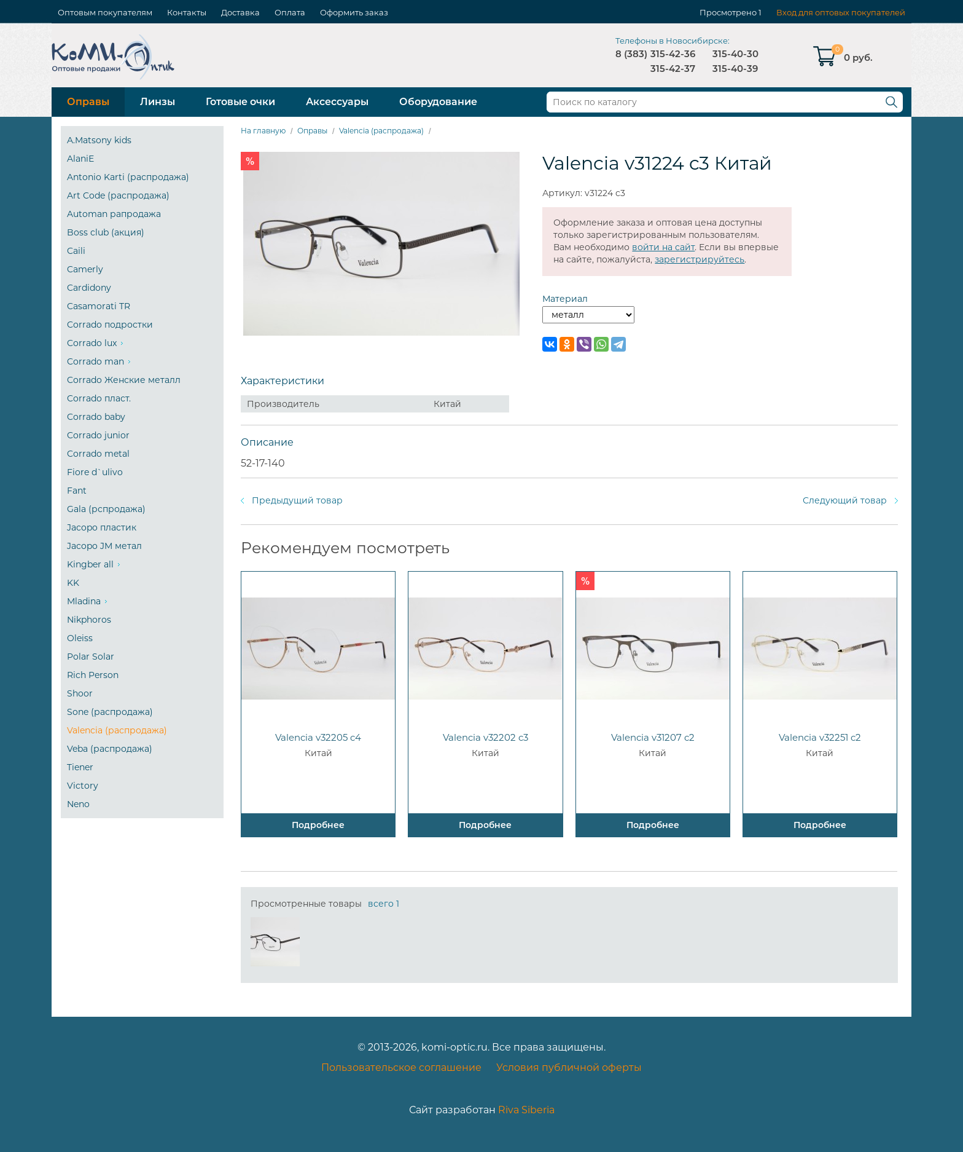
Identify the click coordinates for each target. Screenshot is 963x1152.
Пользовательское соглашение (401, 1067)
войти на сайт (663, 247)
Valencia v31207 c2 (653, 737)
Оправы (88, 102)
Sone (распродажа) (110, 711)
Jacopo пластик (101, 527)
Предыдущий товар (297, 500)
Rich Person (93, 675)
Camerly (85, 269)
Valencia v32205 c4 (318, 737)
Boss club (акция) (105, 232)
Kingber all (90, 564)
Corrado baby (96, 416)
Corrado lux (92, 343)
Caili (76, 250)
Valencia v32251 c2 (820, 737)
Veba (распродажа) (109, 748)
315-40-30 (735, 54)
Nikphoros (89, 619)
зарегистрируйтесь (699, 259)
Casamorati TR (98, 306)
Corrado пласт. (99, 398)
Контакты (186, 12)
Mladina (84, 601)
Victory (82, 785)
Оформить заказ (354, 12)
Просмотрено (728, 12)
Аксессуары (337, 102)
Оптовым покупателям (105, 12)
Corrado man (95, 361)
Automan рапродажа (114, 213)
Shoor (80, 693)
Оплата (290, 12)
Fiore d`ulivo (95, 472)
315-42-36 (672, 54)
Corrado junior (98, 435)
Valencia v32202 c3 (485, 737)
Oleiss (80, 638)
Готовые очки (240, 102)
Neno (78, 804)
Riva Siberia (526, 1110)
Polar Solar (90, 656)
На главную (263, 130)
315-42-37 (672, 68)
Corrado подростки (110, 324)
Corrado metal (98, 453)
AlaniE (80, 158)
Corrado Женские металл (124, 379)
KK (73, 582)
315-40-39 (735, 68)
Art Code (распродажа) (118, 195)
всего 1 (383, 903)
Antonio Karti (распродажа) (128, 177)
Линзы (157, 102)
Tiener (80, 767)
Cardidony (89, 287)
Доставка (240, 12)
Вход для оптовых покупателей (840, 12)
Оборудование (438, 102)
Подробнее (318, 824)
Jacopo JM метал (104, 545)
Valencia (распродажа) (117, 730)
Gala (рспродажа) (106, 509)
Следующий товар (845, 500)
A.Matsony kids (99, 140)
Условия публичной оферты (569, 1067)
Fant (77, 490)
